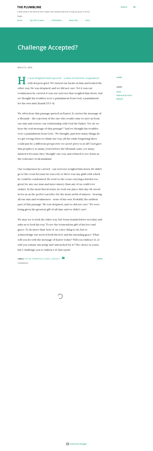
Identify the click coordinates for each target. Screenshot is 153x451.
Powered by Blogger (76, 444)
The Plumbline (29, 7)
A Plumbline (56, 20)
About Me (73, 20)
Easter (118, 92)
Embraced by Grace (124, 95)
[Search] (124, 7)
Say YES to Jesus (37, 20)
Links (87, 20)
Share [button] (119, 77)
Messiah (119, 99)
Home (19, 20)
